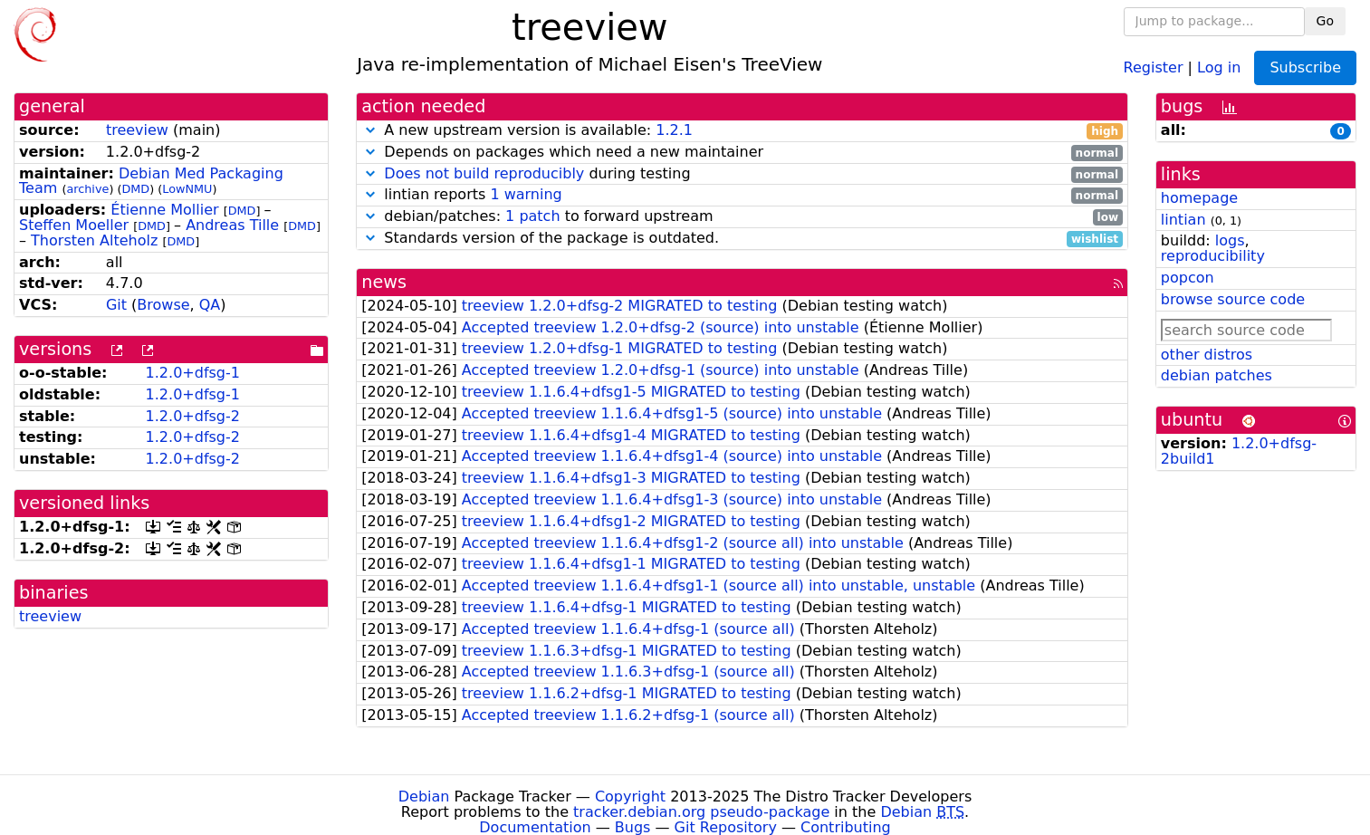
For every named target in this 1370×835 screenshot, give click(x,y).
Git (116, 304)
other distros (1206, 354)
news (384, 282)
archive (87, 189)
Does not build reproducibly (484, 173)
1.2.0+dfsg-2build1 (1239, 451)
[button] (370, 130)
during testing (742, 174)
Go (1325, 21)
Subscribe (1305, 67)
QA (210, 304)
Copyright (630, 796)
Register (1153, 66)
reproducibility (1213, 255)
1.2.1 (674, 130)
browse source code (1233, 299)
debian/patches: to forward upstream (742, 217)
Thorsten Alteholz (94, 240)
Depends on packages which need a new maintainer (742, 152)
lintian (1183, 219)
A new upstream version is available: (742, 131)
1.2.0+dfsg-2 (193, 416)
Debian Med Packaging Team (151, 181)
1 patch (532, 216)
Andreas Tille (232, 225)
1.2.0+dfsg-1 (193, 372)
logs (1230, 240)
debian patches (1216, 375)
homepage (1199, 197)
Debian (424, 796)
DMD (135, 189)
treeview (137, 130)
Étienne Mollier (164, 209)
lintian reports (742, 195)
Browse (163, 304)
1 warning (525, 194)
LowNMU (187, 189)
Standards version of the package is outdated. (742, 238)
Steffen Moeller (74, 225)
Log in (1219, 66)
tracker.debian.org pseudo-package (701, 812)
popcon (1187, 277)
